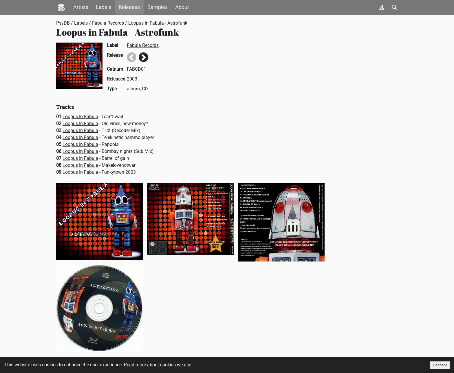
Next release (143, 57)
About (182, 7)
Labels (103, 7)
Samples (157, 7)
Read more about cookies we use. (158, 364)
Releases (129, 7)
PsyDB (63, 23)
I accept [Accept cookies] (440, 365)
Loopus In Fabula (80, 116)
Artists (80, 7)
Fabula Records (108, 23)
